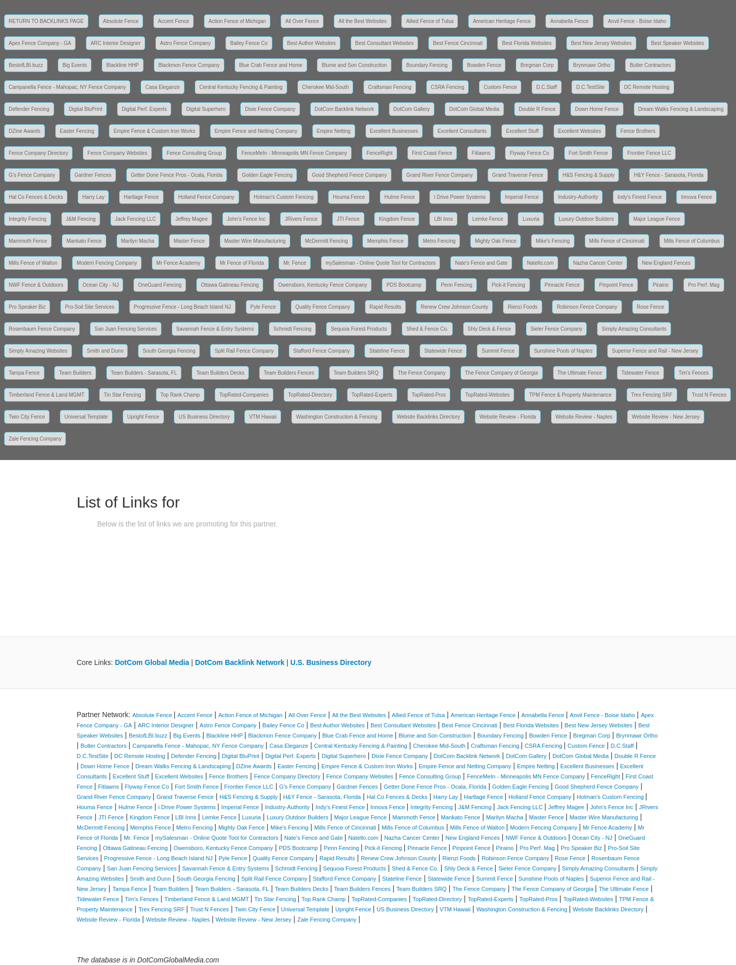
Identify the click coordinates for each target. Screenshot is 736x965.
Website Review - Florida (507, 417)
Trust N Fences (709, 395)
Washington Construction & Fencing (336, 417)
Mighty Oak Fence (495, 241)
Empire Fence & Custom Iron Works (154, 131)
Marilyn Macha (137, 241)
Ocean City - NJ (101, 285)
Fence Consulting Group (194, 153)
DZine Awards (24, 131)
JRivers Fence (301, 219)
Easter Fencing (77, 131)
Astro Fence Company (185, 43)
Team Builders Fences (289, 373)
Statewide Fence (443, 351)
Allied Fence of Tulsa (429, 21)
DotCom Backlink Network (344, 109)
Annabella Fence (569, 21)
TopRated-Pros (429, 395)
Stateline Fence (387, 351)
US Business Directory (203, 417)
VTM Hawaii (263, 417)
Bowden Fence (484, 65)
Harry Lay (93, 197)
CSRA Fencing (448, 87)
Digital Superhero (205, 109)
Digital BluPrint (85, 109)
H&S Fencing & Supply (589, 175)
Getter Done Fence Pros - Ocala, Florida (177, 175)
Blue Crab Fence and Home (271, 65)
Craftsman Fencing (389, 87)
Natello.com (540, 263)
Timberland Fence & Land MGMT (46, 395)
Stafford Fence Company (321, 351)
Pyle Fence (263, 307)
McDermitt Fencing (326, 241)
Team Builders (75, 373)
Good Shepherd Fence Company (349, 175)
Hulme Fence (399, 197)
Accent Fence (173, 21)
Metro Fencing (439, 241)
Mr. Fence (294, 263)
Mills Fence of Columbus (692, 241)
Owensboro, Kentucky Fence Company (322, 285)
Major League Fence (656, 219)
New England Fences (666, 263)
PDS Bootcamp (403, 285)
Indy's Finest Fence (639, 197)
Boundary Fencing (427, 65)
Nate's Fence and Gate (481, 263)
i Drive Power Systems (460, 197)
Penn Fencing (456, 285)
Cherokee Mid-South (325, 87)
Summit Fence (497, 351)
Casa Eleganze (162, 87)
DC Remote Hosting (647, 87)
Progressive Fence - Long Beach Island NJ (182, 307)
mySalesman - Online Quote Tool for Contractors (380, 263)
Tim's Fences (694, 373)
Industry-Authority (578, 197)
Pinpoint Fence (616, 285)
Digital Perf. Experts (144, 109)
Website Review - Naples (584, 417)
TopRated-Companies (244, 395)
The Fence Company (421, 373)
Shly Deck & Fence (489, 329)
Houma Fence (349, 197)
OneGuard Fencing (159, 285)
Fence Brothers (637, 131)
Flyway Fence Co (529, 153)
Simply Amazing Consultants (634, 329)
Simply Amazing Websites (38, 351)
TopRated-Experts (372, 395)
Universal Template (86, 417)
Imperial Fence (522, 197)
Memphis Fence (385, 241)
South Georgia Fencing (169, 351)
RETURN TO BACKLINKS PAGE (46, 21)
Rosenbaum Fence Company (42, 329)
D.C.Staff (546, 87)
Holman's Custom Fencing (284, 197)
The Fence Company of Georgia (501, 373)
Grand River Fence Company (439, 175)
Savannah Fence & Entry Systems (215, 329)
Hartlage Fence (141, 197)
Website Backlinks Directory (428, 417)
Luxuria (530, 219)
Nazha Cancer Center (598, 263)
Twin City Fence (27, 417)
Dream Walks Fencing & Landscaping (681, 109)
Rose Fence (650, 307)
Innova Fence (696, 197)
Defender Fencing (29, 109)
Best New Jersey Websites (601, 43)
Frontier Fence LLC (649, 153)
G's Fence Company (32, 175)
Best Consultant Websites (384, 43)
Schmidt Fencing (292, 329)
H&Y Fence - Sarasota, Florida (668, 175)
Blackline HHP (122, 65)
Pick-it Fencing (508, 285)
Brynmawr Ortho (591, 65)
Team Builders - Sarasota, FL (144, 373)
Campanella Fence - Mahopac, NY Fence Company (67, 87)
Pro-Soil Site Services (89, 307)
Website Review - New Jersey (666, 417)
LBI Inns (443, 219)
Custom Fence (500, 87)
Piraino (661, 285)
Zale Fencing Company (35, 439)
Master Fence (189, 241)
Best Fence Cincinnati (457, 43)
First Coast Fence (432, 153)
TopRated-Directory (310, 395)
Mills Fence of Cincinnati (617, 241)
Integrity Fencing (28, 219)
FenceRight (379, 153)
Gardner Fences (93, 175)
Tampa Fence (24, 373)
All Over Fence (302, 21)
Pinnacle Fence (562, 285)
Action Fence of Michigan (237, 21)
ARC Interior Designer (115, 43)
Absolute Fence (121, 21)
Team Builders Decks (220, 373)
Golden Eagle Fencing (267, 175)
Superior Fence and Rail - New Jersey (655, 351)
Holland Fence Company (206, 197)
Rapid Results (385, 307)
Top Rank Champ (180, 395)
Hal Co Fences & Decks (36, 197)
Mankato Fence (84, 241)
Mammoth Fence (28, 241)
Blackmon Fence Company (189, 65)
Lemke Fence (487, 219)
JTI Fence (348, 219)
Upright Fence (143, 417)
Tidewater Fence (640, 373)
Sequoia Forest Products (359, 329)
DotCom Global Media (474, 109)
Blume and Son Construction (353, 65)
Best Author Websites (311, 43)
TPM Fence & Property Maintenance (570, 395)
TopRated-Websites (487, 395)
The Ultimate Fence (580, 373)
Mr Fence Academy (178, 263)
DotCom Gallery (412, 109)
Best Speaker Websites (677, 43)
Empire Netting (334, 131)
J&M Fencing (81, 219)
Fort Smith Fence (588, 153)
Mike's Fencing (552, 241)
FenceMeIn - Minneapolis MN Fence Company (294, 153)
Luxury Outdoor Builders (586, 219)
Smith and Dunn (105, 351)
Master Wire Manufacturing (255, 241)
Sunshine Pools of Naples (563, 351)
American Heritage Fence (502, 21)
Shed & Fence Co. (427, 329)
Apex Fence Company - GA (40, 43)
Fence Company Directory (38, 153)
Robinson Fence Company (587, 307)
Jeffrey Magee (191, 219)
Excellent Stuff (522, 131)
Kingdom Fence (397, 219)
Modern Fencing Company (107, 263)
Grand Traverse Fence (517, 175)
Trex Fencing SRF (652, 395)
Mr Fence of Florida (242, 263)
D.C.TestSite (590, 87)
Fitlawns (481, 153)
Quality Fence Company (322, 307)
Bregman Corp (537, 65)
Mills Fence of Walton (33, 263)
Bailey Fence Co (248, 43)
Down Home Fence (597, 109)
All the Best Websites (362, 21)
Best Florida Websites (526, 43)
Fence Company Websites (117, 153)
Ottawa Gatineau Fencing (230, 285)
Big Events (74, 65)
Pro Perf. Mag (704, 285)
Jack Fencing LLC (135, 219)
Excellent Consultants (462, 131)
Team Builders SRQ (356, 373)
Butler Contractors (650, 65)
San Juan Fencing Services (126, 329)
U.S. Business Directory (331, 662)
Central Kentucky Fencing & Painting (241, 87)
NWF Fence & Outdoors (36, 285)
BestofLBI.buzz (26, 65)
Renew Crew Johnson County (454, 307)
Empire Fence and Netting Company (256, 131)
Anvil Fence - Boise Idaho (637, 21)
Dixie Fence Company (270, 109)
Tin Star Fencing (122, 395)
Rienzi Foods (522, 307)
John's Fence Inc (246, 219)
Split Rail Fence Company (244, 351)
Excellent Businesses (394, 131)
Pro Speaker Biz (27, 307)
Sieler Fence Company (557, 329)
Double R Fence (537, 109)
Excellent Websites (579, 131)
